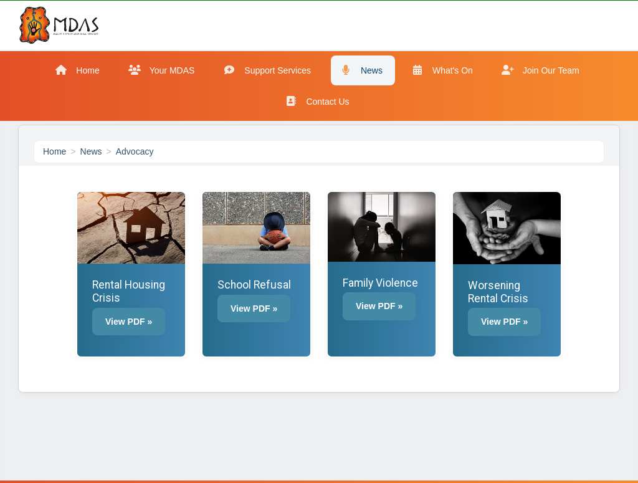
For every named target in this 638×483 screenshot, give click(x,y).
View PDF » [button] (128, 322)
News (91, 151)
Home (54, 151)
